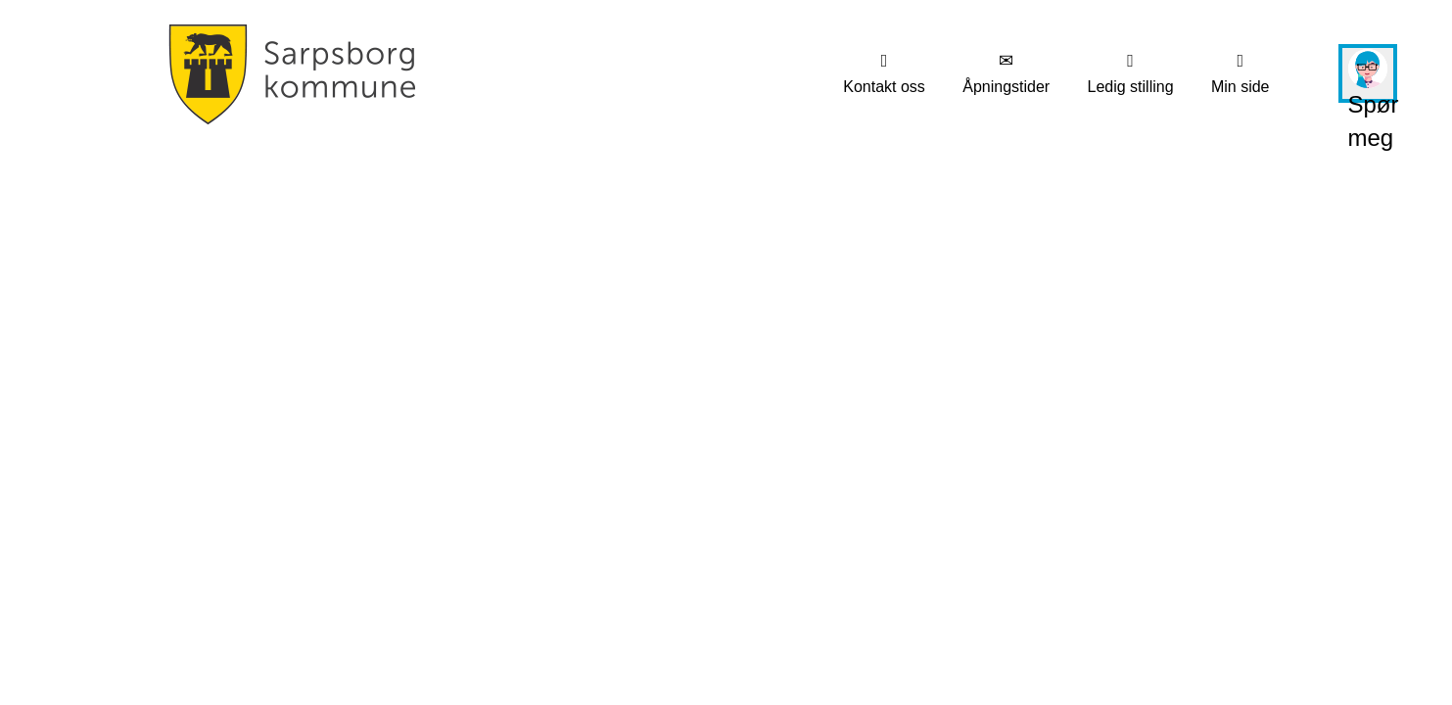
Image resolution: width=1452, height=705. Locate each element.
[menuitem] (884, 74)
